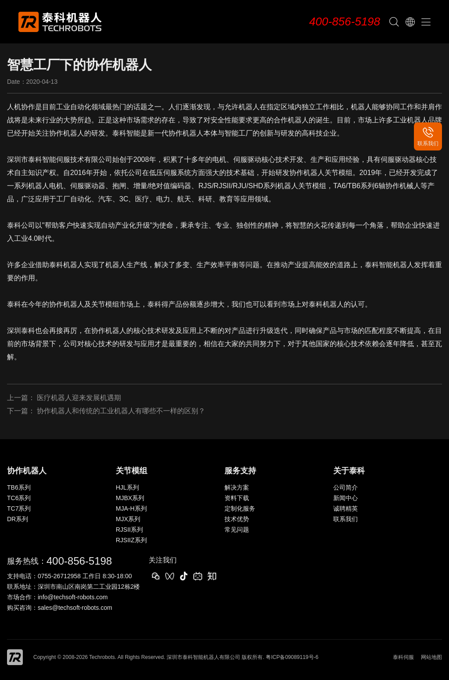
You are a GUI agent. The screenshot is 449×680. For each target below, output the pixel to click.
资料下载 (236, 497)
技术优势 (236, 519)
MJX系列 (128, 519)
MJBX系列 (130, 497)
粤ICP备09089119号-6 (292, 657)
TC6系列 (19, 497)
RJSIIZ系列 (131, 540)
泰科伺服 (403, 657)
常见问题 (236, 529)
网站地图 (431, 657)
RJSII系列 (129, 529)
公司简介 (345, 487)
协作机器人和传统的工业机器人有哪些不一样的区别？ (121, 411)
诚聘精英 (345, 508)
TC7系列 (19, 508)
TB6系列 (19, 487)
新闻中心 (345, 497)
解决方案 (236, 487)
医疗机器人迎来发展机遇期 (79, 397)
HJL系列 (127, 487)
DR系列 (17, 519)
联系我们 (345, 519)
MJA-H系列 (131, 508)
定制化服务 (239, 508)
